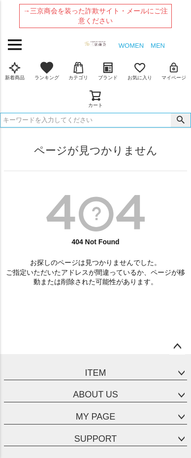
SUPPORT (95, 439)
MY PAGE (95, 417)
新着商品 (15, 71)
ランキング (46, 71)
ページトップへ (177, 347)
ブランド (108, 71)
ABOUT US (95, 394)
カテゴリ (78, 71)
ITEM (95, 373)
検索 (181, 120)
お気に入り (139, 71)
